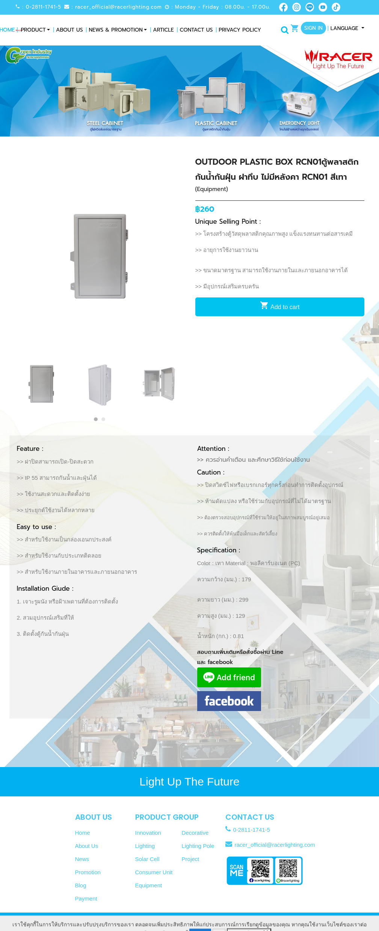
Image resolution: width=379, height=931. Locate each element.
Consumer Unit (154, 872)
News (82, 859)
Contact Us (195, 30)
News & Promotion (114, 30)
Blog (80, 885)
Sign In (313, 28)
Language (344, 28)
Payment (86, 898)
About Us (68, 30)
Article (162, 30)
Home (82, 832)
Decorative (195, 832)
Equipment (148, 885)
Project (190, 859)
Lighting (145, 846)
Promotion (88, 872)
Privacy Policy (238, 30)
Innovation (148, 832)
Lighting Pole (198, 846)
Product (33, 30)
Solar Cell (147, 859)
